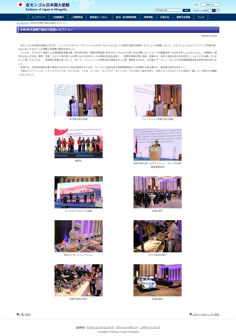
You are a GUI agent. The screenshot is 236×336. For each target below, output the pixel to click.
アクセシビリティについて (100, 327)
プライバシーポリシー (127, 327)
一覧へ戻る (25, 314)
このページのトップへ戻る (205, 314)
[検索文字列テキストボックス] (168, 10)
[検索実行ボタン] (186, 10)
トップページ (22, 23)
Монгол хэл (210, 4)
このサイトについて (150, 327)
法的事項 (80, 327)
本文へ (197, 5)
